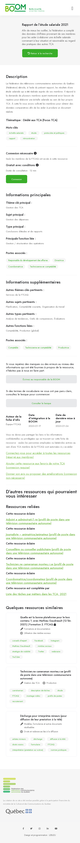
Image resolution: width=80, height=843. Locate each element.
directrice (59, 260)
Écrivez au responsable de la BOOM (41, 379)
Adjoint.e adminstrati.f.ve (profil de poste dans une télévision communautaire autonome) (38, 521)
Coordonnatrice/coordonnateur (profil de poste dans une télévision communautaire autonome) (39, 581)
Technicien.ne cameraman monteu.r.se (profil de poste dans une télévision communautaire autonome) (39, 566)
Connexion (16, 179)
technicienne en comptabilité (43, 266)
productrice (63, 347)
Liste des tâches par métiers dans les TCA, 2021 (36, 594)
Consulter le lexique (41, 403)
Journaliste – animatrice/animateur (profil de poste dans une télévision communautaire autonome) (40, 536)
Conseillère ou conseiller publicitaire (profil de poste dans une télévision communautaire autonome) (38, 551)
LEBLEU (52, 835)
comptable (13, 347)
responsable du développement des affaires (28, 260)
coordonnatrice (15, 266)
